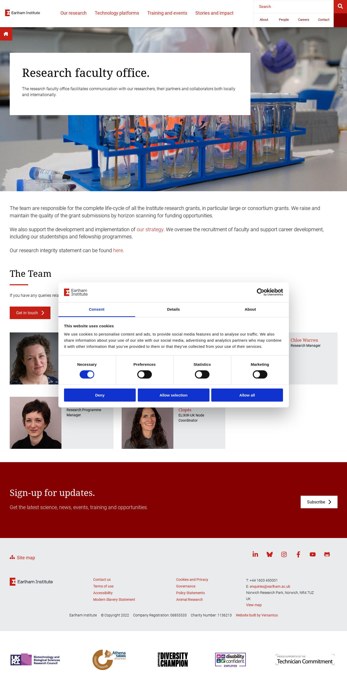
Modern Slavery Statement (114, 599)
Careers (303, 20)
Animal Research (189, 599)
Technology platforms (117, 13)
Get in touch (27, 312)
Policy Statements (190, 593)
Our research (73, 13)
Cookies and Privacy (192, 579)
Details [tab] (173, 309)
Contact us (102, 579)
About (264, 20)
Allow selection (173, 395)
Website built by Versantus (257, 615)
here (118, 250)
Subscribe (316, 502)
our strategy (150, 229)
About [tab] (250, 309)
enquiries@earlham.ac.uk (270, 586)
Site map (26, 557)
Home (6, 33)
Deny (100, 395)
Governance (185, 586)
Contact (323, 20)
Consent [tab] (96, 309)
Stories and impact (214, 13)
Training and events (167, 13)
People (284, 20)
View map (254, 605)
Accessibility (103, 593)
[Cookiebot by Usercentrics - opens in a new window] (260, 292)
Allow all (247, 395)
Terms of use (103, 586)
